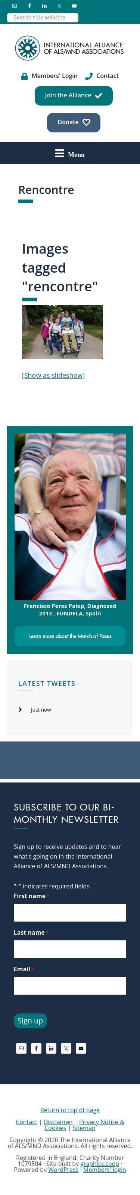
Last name (31, 932)
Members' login (104, 1170)
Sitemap (84, 1128)
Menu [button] (76, 154)
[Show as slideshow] (53, 375)
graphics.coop (99, 1164)
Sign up (30, 1021)
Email (24, 969)
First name (32, 896)
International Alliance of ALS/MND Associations (70, 48)
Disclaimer (58, 1122)
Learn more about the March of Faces (70, 636)
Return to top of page (70, 1110)
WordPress (63, 1170)
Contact (26, 1122)
